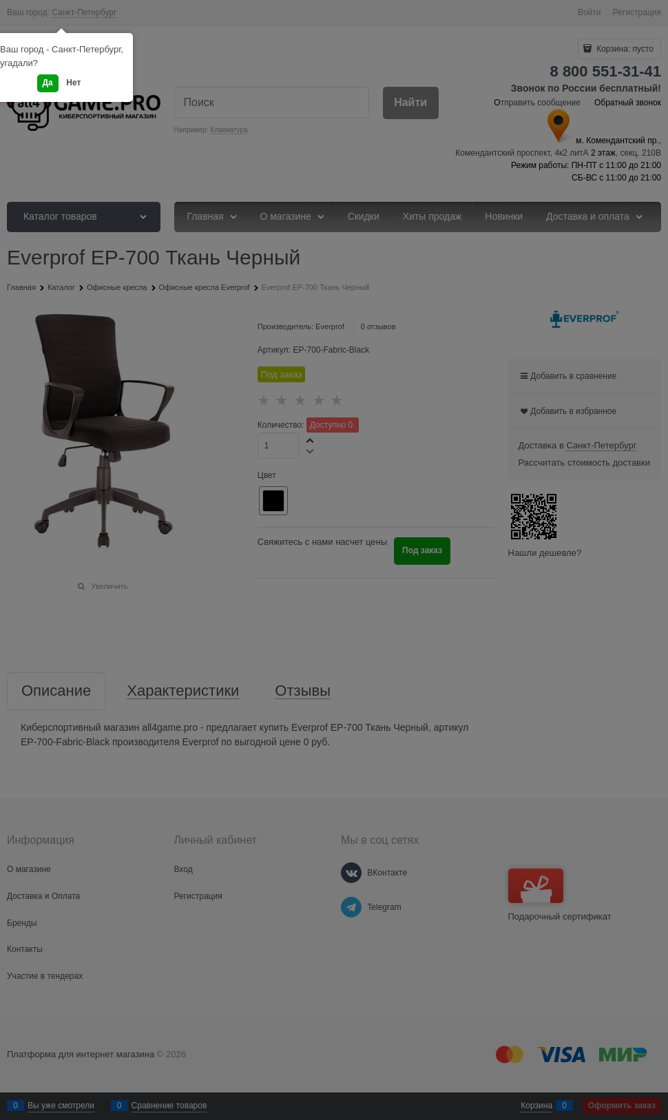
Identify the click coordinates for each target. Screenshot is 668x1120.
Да (48, 82)
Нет (73, 82)
